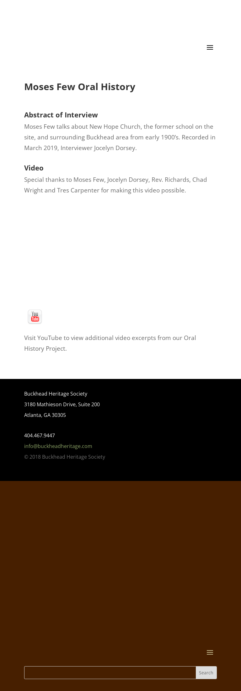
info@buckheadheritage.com (58, 446)
